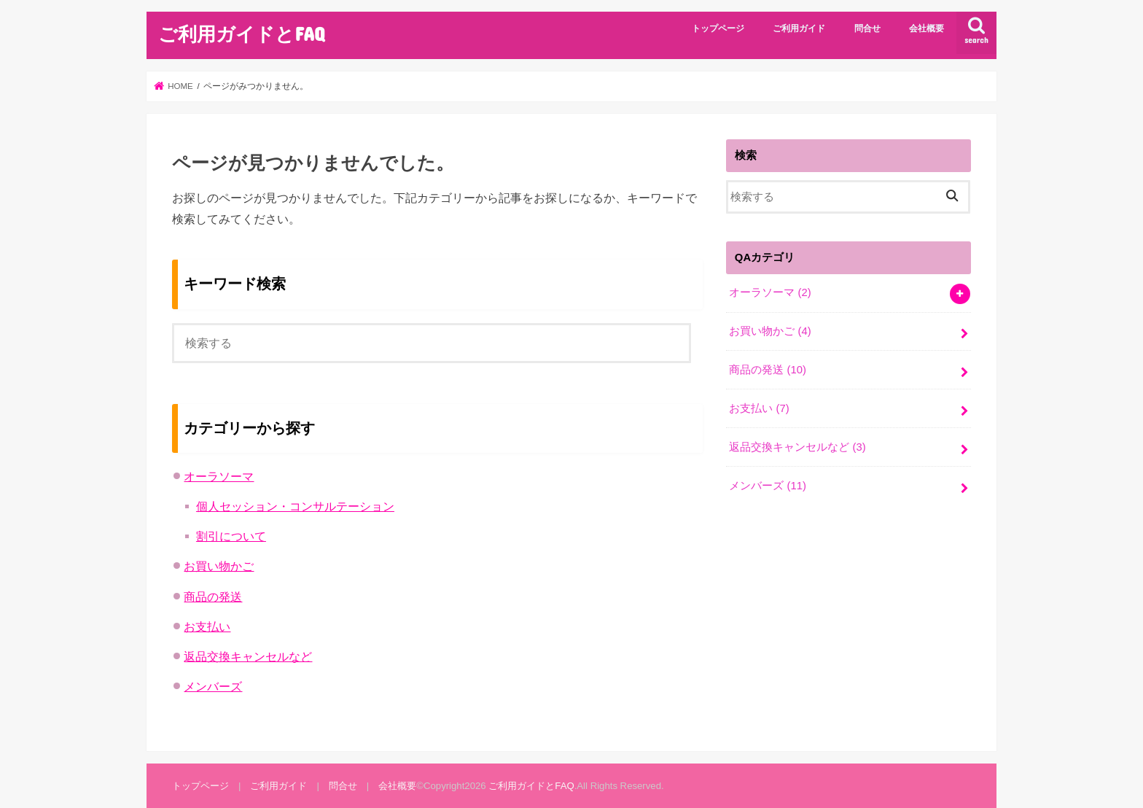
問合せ (867, 28)
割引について (231, 536)
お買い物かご (219, 565)
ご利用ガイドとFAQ (241, 33)
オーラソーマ (219, 476)
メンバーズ (213, 686)
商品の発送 (213, 596)
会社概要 (926, 28)
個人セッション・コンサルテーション (295, 506)
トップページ (718, 28)
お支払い (207, 626)
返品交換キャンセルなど (248, 656)
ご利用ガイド (799, 28)
